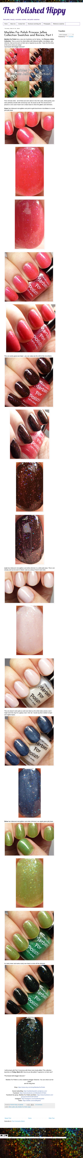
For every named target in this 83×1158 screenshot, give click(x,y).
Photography (47, 24)
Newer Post (8, 1118)
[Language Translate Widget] (66, 34)
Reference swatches (58, 24)
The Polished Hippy (34, 10)
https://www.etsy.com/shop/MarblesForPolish (31, 1087)
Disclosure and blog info (34, 24)
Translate (69, 36)
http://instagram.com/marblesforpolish (33, 1098)
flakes (10, 1107)
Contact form (21, 24)
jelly (16, 1107)
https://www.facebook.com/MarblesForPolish (33, 1093)
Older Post (51, 1118)
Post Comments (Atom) (18, 1121)
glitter (13, 1107)
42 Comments (38, 1104)
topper (29, 1107)
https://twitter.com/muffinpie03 (32, 1100)
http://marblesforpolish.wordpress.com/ (35, 1091)
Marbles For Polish (22, 1107)
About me (13, 24)
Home (6, 24)
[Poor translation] (5, 1135)
